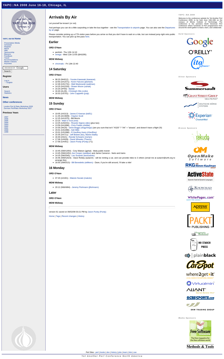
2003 (6, 124)
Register (7, 47)
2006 (6, 119)
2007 (6, 117)
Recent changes (69, 216)
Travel (6, 58)
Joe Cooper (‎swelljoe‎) (81, 153)
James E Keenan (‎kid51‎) (81, 113)
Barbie (72, 89)
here (87, 36)
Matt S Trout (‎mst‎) (70, 120)
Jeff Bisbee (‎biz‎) (77, 134)
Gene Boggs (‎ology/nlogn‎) (80, 127)
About (6, 48)
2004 (6, 123)
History (81, 216)
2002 (6, 126)
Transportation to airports (128, 27)
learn (125, 352)
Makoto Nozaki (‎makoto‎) (81, 178)
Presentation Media (12, 43)
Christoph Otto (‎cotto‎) (78, 91)
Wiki (6, 50)
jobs (120, 352)
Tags (58, 216)
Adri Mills (75, 130)
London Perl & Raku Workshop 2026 (18, 106)
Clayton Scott (77, 116)
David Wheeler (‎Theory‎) (80, 139)
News (6, 97)
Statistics (8, 93)
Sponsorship (9, 52)
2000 (6, 130)
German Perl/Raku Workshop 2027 (18, 108)
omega (58, 54)
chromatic (59, 64)
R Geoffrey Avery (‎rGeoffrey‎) (84, 132)
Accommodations (11, 60)
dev (108, 352)
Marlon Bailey (92, 134)
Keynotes (8, 63)
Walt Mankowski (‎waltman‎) (83, 84)
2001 (6, 128)
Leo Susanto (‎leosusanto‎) (83, 155)
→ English (8, 82)
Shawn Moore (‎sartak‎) (81, 86)
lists (130, 352)
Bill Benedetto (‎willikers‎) (82, 162)
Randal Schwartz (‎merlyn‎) (80, 137)
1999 (6, 132)
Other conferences (12, 102)
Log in (6, 81)
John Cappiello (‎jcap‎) (79, 93)
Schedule (8, 45)
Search (7, 91)
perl (97, 352)
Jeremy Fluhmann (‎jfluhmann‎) (85, 187)
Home (12, 38)
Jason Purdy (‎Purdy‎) (79, 141)
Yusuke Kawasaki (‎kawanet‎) (82, 79)
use (134, 352)
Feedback (8, 56)
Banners (7, 54)
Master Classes (10, 62)
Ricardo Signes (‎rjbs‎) (80, 123)
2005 (6, 121)
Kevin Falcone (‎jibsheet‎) (82, 82)
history (114, 352)
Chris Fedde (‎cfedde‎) (80, 125)
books (102, 352)
